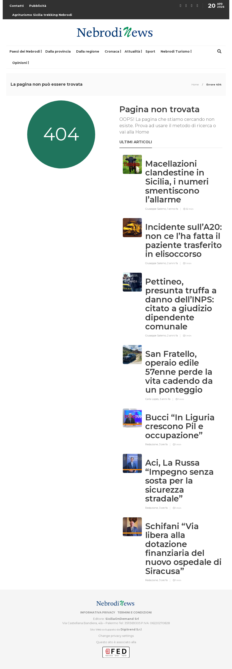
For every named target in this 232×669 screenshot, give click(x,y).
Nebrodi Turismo (175, 51)
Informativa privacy (97, 612)
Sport (150, 51)
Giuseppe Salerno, (156, 208)
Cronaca (112, 51)
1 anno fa (172, 208)
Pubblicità (37, 5)
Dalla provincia (58, 51)
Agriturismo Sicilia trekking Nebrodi (42, 15)
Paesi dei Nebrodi (25, 51)
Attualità (132, 51)
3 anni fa (165, 399)
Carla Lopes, (152, 399)
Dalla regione (87, 51)
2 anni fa (172, 263)
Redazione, (152, 444)
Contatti (17, 5)
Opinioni (19, 63)
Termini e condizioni (134, 612)
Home (195, 84)
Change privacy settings (116, 635)
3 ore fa (163, 444)
